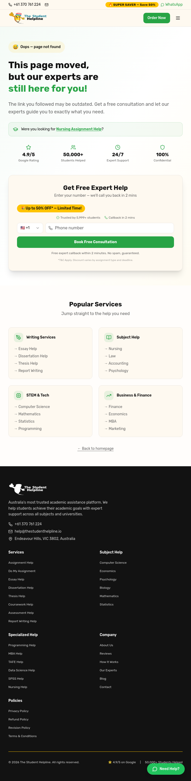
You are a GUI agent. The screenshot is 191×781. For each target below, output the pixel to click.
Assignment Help (20, 562)
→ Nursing (113, 349)
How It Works (109, 662)
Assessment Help (21, 613)
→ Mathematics (27, 414)
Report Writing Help (22, 621)
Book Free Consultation (95, 242)
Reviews (106, 653)
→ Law (110, 356)
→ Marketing (115, 429)
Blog (103, 678)
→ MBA (110, 421)
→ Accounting (116, 363)
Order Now (157, 18)
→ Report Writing (28, 371)
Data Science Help (21, 670)
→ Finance (113, 407)
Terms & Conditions (22, 736)
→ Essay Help (25, 349)
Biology (105, 588)
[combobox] (30, 228)
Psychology (108, 579)
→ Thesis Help (26, 363)
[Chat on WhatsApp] (166, 769)
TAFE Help (15, 662)
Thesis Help (16, 596)
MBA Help (15, 653)
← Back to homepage (95, 448)
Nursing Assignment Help (79, 129)
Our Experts (108, 670)
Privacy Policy (18, 711)
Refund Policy (18, 719)
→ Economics (115, 414)
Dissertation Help (20, 588)
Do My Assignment (21, 571)
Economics (108, 571)
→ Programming (28, 429)
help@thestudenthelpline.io (34, 531)
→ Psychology (116, 371)
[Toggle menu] (178, 18)
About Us (106, 645)
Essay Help (16, 579)
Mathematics (109, 596)
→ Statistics (24, 421)
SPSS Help (16, 678)
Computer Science (113, 562)
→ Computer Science (32, 407)
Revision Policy (19, 728)
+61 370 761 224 (25, 524)
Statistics (107, 604)
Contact (105, 687)
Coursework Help (20, 604)
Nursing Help (17, 687)
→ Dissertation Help (31, 356)
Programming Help (22, 645)
